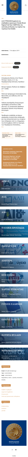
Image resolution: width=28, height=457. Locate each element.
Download (17, 63)
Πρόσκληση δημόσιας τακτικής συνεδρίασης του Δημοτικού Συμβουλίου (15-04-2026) (11, 158)
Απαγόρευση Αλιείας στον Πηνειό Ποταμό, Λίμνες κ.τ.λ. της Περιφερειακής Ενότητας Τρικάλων (12, 80)
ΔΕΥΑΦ (3, 410)
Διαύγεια (3, 408)
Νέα (3, 18)
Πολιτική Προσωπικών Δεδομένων (10, 396)
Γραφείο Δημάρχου (6, 389)
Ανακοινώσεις (5, 83)
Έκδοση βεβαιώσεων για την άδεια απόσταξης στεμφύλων (20, 135)
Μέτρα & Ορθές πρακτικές (7, 63)
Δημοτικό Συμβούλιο (7, 392)
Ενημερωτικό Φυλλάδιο (6, 67)
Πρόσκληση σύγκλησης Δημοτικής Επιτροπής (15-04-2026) (12, 152)
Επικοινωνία (5, 366)
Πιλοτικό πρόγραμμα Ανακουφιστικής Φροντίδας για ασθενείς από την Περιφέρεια (13, 95)
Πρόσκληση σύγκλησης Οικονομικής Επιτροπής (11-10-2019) (7, 136)
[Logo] (14, 433)
